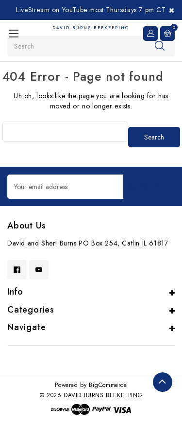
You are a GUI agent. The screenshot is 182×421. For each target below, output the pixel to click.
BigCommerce (108, 385)
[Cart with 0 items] (167, 33)
